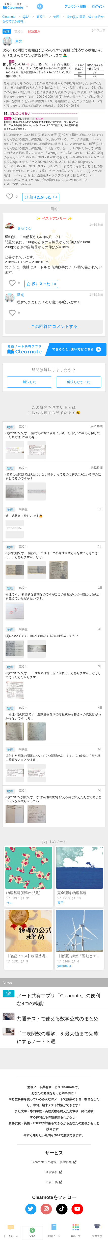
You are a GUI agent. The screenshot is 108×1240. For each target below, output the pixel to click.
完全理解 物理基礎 (72, 893)
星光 (18, 41)
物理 (56, 17)
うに (10, 903)
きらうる (24, 228)
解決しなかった (78, 382)
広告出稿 (54, 1182)
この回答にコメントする (54, 326)
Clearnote (8, 17)
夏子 (61, 903)
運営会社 (54, 1172)
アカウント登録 (75, 6)
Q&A (26, 17)
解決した (29, 382)
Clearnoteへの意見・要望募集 (54, 1162)
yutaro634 (64, 966)
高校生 (41, 17)
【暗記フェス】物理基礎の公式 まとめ (36, 956)
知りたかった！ (40, 197)
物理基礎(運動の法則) (23, 893)
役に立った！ (41, 284)
